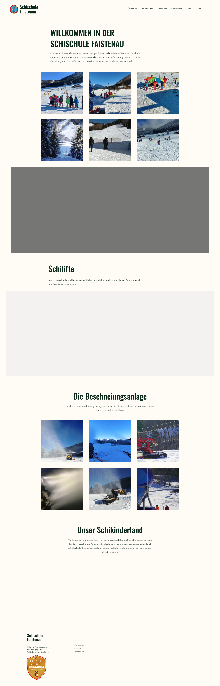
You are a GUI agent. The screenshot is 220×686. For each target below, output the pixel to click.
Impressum (79, 651)
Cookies (78, 648)
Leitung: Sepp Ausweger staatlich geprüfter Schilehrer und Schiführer (38, 649)
